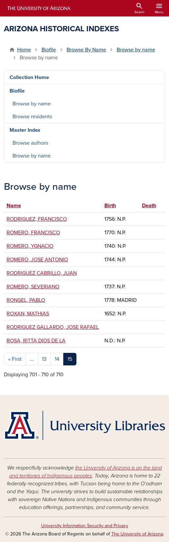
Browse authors (30, 143)
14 (57, 359)
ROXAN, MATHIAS (28, 313)
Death (152, 205)
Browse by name (136, 49)
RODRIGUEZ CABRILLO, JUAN (42, 273)
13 (44, 359)
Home (24, 49)
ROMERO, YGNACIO (30, 246)
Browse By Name (86, 49)
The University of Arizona (137, 534)
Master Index (25, 130)
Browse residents (32, 116)
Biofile (49, 49)
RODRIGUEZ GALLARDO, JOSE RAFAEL (53, 327)
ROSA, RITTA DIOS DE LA (36, 340)
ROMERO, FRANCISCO (33, 232)
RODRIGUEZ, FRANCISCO (37, 219)
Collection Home (29, 77)
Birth (110, 205)
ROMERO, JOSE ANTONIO (37, 259)
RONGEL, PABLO (26, 300)
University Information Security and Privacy (84, 525)
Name (14, 205)
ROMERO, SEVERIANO (33, 286)
